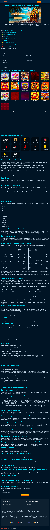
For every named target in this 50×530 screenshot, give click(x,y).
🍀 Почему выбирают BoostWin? (8, 34)
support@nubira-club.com (40, 510)
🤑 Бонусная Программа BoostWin (9, 38)
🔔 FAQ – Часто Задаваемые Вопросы (9, 44)
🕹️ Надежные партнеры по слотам (9, 32)
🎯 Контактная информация (7, 46)
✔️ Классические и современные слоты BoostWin (12, 30)
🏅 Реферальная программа (8, 42)
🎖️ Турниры (4, 40)
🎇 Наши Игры (5, 36)
